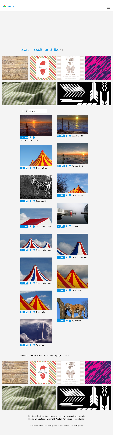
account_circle (33, 137)
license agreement (57, 416)
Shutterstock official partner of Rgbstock (43, 426)
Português (67, 419)
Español (50, 419)
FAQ (39, 416)
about (81, 416)
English (32, 419)
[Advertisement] (56, 29)
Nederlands (79, 419)
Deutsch (41, 419)
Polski (58, 419)
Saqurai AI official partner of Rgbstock (70, 426)
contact (45, 416)
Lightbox (32, 416)
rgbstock (8, 6)
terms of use (72, 416)
